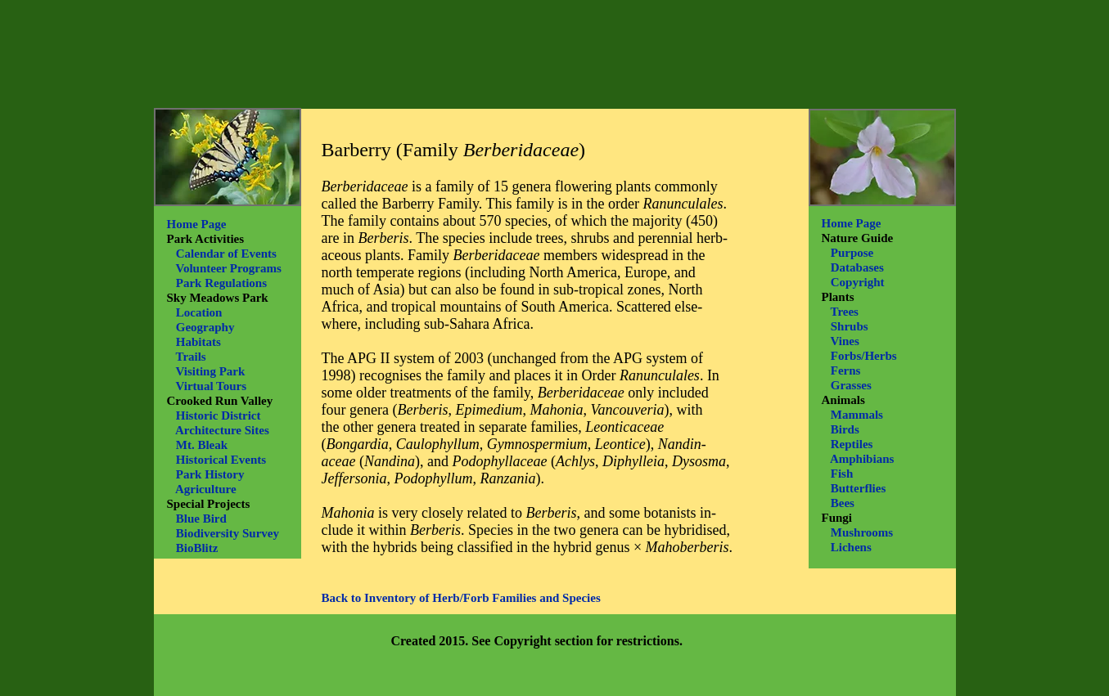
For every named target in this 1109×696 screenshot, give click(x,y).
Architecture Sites (222, 430)
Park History (210, 474)
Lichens (851, 547)
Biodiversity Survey (227, 533)
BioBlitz (197, 548)
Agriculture (206, 489)
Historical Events (221, 459)
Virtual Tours (210, 386)
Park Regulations (221, 283)
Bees (842, 503)
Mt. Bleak (202, 444)
